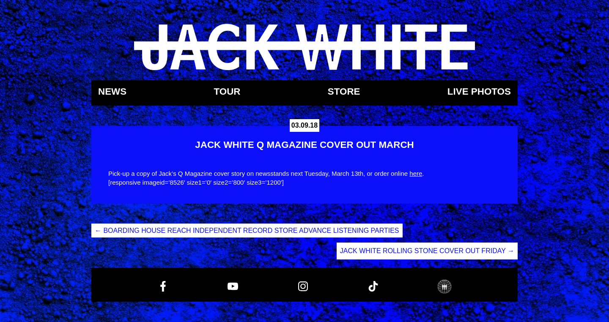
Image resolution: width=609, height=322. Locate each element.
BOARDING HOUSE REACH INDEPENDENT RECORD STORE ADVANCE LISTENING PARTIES (247, 230)
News (112, 92)
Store (344, 92)
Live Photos (479, 92)
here (415, 173)
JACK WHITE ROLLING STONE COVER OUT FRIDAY (427, 250)
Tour (227, 92)
